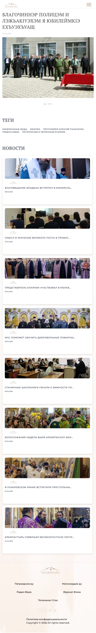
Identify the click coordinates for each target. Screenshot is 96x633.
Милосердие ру (72, 583)
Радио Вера (24, 592)
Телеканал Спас (48, 600)
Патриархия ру (24, 583)
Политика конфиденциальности (46, 619)
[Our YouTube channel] (50, 611)
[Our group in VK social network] (41, 611)
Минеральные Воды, (15, 129)
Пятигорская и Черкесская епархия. (44, 132)
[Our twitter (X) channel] (46, 611)
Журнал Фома (72, 592)
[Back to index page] (11, 7)
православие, (11, 132)
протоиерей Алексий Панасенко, (63, 129)
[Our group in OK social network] (54, 611)
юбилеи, (35, 129)
